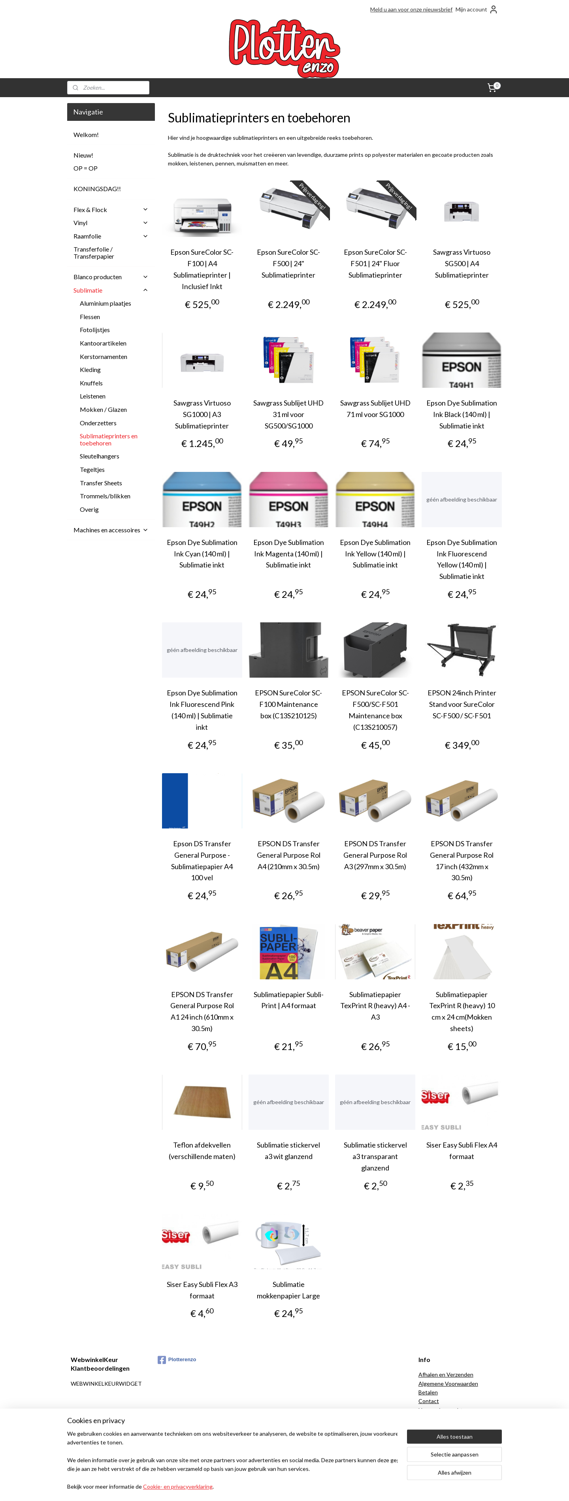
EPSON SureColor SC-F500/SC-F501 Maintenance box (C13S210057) (375, 709)
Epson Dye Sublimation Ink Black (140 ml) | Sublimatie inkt (461, 414)
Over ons (429, 1436)
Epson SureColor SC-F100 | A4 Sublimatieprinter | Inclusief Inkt (202, 269)
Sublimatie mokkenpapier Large (288, 1290)
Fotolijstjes (95, 329)
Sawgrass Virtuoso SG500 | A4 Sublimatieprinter (461, 263)
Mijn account (477, 9)
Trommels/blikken (105, 496)
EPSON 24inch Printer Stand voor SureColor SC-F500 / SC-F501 (461, 704)
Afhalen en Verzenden (445, 1374)
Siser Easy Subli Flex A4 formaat (461, 1150)
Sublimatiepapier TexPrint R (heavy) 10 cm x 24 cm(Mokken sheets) (461, 1011)
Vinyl (111, 222)
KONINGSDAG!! (97, 188)
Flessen (90, 316)
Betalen (428, 1392)
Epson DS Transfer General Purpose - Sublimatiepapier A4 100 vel (202, 860)
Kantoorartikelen (103, 343)
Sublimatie (111, 290)
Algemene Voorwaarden (448, 1383)
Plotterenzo (177, 1360)
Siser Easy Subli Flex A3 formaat (201, 1290)
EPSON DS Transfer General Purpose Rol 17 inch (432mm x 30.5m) (462, 860)
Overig (89, 509)
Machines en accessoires (111, 530)
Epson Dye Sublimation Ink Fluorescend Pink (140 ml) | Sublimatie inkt (201, 709)
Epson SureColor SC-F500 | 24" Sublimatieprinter (288, 263)
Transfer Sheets (101, 483)
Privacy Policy (435, 1445)
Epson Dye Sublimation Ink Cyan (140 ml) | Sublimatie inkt (201, 553)
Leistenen (93, 396)
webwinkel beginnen (296, 1486)
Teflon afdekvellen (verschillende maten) (201, 1150)
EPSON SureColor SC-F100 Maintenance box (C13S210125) (288, 704)
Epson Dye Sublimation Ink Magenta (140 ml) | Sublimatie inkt (288, 553)
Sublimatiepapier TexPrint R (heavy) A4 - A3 (375, 1006)
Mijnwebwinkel (360, 1486)
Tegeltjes (92, 469)
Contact (428, 1401)
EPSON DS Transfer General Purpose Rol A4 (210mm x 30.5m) (288, 855)
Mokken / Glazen (103, 409)
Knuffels (91, 383)
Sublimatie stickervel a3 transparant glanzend (375, 1156)
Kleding (90, 369)
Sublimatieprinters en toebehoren (109, 439)
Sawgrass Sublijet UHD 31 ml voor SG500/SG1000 (288, 414)
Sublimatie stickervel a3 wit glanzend (288, 1150)
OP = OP (85, 168)
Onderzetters (98, 422)
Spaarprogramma (439, 1454)
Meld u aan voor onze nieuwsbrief (411, 9)
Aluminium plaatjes (105, 303)
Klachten (429, 1418)
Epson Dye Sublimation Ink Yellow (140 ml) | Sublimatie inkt (375, 553)
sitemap (255, 1486)
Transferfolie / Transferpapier (93, 252)
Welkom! (86, 134)
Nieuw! (83, 155)
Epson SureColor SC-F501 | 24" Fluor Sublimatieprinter (375, 263)
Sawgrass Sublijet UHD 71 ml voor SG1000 (375, 408)
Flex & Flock (111, 209)
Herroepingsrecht (440, 1410)
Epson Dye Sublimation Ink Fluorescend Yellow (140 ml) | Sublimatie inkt (461, 559)
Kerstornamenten (103, 356)
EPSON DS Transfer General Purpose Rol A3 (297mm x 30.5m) (375, 855)
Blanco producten (111, 276)
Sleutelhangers (99, 456)
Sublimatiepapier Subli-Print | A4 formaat (289, 1000)
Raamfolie (111, 236)
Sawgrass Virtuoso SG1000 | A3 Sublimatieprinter (201, 414)
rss (269, 1486)
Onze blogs (432, 1427)
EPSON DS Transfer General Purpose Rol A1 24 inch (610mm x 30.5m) (202, 1011)
